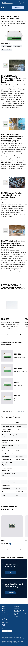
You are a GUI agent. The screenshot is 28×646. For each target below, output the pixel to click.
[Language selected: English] (24, 2)
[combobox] (7, 2)
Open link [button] (6, 544)
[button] (6, 46)
